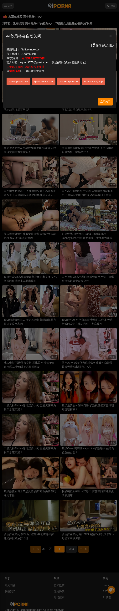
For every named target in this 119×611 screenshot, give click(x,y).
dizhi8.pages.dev (18, 81)
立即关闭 (105, 101)
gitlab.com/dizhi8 (43, 81)
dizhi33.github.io (69, 81)
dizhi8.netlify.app (93, 81)
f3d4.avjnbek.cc (30, 49)
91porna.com (29, 53)
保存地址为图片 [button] (103, 45)
